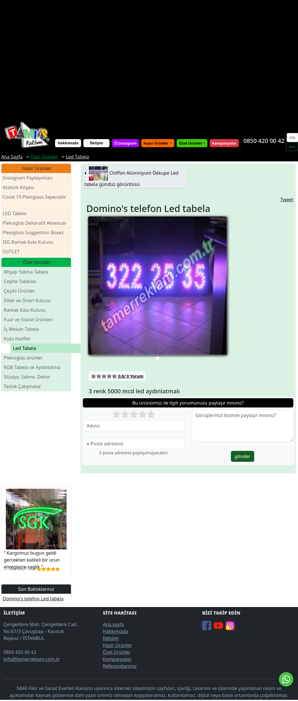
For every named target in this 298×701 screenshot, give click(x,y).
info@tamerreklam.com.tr (31, 659)
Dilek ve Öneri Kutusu (27, 300)
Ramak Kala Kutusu (25, 310)
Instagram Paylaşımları (30, 178)
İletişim (96, 143)
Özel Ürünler (116, 652)
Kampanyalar (117, 659)
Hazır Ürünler (156, 143)
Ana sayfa (113, 624)
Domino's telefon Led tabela (33, 598)
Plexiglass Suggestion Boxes (33, 232)
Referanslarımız (120, 666)
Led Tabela (24, 348)
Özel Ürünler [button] (190, 143)
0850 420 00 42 (264, 141)
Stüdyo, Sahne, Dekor (27, 377)
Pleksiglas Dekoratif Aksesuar (34, 223)
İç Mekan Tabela (21, 329)
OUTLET (11, 251)
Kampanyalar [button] (224, 143)
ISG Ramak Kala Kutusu (28, 242)
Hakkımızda (68, 143)
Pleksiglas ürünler (23, 358)
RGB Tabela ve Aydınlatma (32, 367)
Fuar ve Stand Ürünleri (28, 319)
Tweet (286, 199)
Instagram (125, 143)
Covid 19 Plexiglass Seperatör (34, 200)
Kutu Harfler (17, 338)
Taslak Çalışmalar (22, 386)
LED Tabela (14, 213)
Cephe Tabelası (20, 281)
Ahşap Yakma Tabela (26, 272)
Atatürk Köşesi (18, 187)
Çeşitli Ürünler (19, 291)
